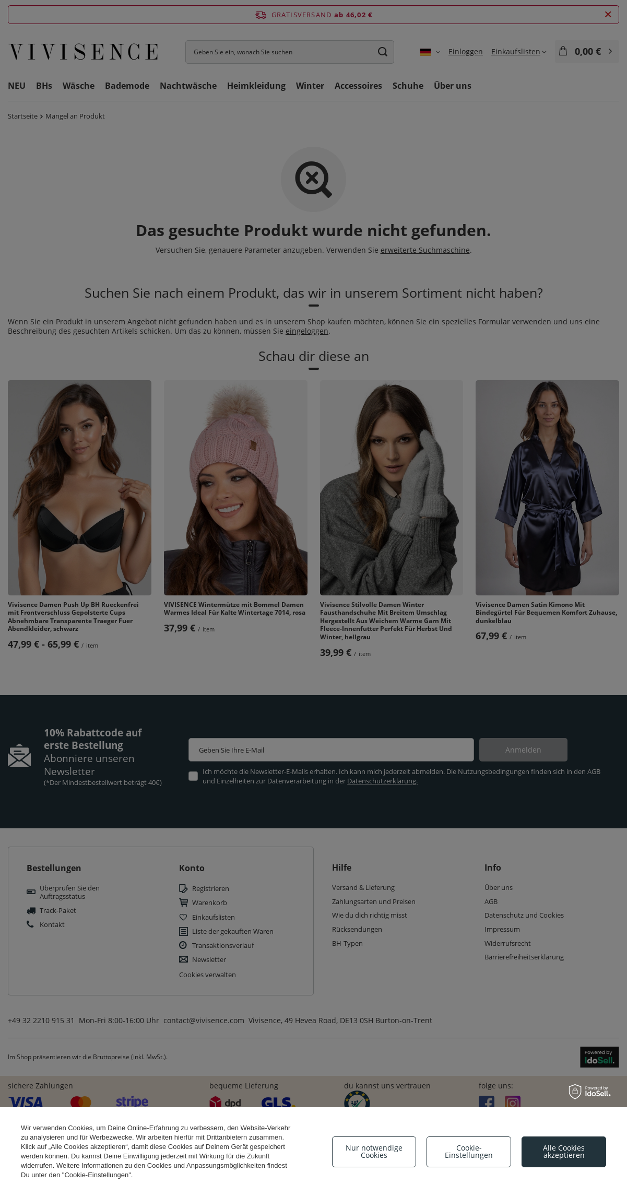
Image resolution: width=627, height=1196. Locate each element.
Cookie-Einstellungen (469, 1151)
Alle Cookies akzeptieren (564, 1151)
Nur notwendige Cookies (374, 1151)
